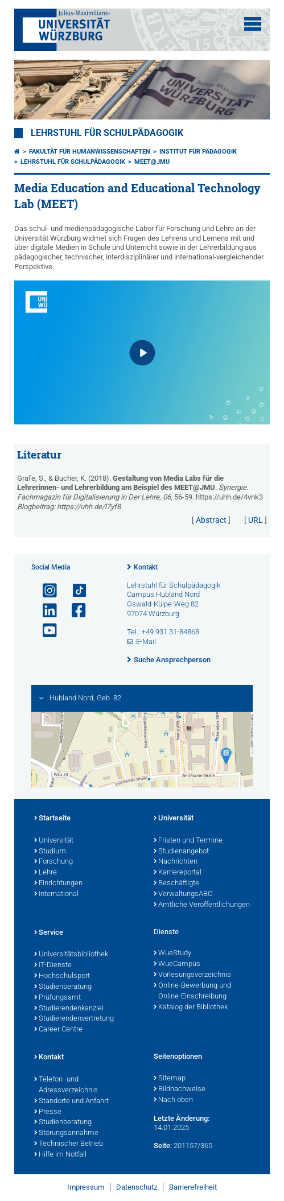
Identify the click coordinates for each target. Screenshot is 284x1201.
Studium (50, 852)
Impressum (85, 1187)
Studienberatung (63, 987)
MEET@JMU (152, 162)
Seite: (163, 1145)
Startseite (52, 819)
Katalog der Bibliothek (191, 1007)
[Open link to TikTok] (74, 591)
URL (255, 520)
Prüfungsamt (57, 998)
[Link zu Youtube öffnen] (45, 631)
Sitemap (170, 1079)
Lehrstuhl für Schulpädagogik (107, 133)
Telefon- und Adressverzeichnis (66, 1085)
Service (48, 933)
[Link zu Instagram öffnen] (45, 591)
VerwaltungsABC (183, 894)
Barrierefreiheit (193, 1187)
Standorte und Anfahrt (71, 1101)
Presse (47, 1112)
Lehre (45, 873)
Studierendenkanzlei (69, 1009)
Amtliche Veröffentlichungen (202, 905)
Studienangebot (181, 852)
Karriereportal (177, 873)
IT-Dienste (53, 965)
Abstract (211, 520)
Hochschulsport (62, 976)
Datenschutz (136, 1187)
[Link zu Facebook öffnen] (74, 611)
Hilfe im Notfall (60, 1155)
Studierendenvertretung (74, 1019)
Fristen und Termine (188, 841)
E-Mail (146, 641)
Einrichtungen (58, 883)
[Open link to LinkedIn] (45, 611)
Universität (53, 841)
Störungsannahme (66, 1133)
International (56, 894)
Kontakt (146, 567)
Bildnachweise (179, 1089)
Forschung (53, 862)
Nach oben (173, 1100)
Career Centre (58, 1030)
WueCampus (177, 964)
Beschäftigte (176, 883)
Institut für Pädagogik (198, 151)
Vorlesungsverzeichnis (192, 975)
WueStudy (172, 953)
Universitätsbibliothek (71, 955)
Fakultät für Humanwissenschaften (89, 151)
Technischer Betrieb (68, 1144)
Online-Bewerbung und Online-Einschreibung (192, 991)
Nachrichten (175, 862)
